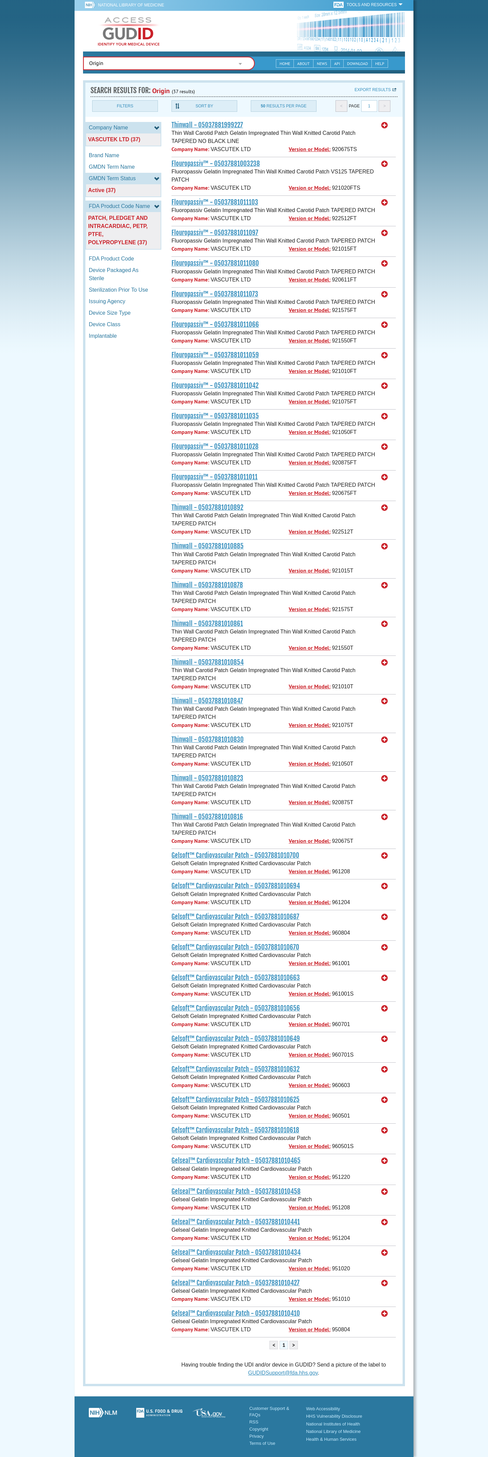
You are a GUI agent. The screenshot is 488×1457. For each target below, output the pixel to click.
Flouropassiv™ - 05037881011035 (215, 416)
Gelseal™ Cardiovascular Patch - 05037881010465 (236, 1161)
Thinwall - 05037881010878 (207, 585)
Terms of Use (262, 1443)
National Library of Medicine (131, 5)
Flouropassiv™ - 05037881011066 (215, 324)
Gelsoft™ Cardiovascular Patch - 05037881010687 (235, 917)
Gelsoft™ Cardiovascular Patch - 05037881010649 (235, 1039)
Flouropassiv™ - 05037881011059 (215, 355)
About (303, 63)
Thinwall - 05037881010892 (207, 507)
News (322, 63)
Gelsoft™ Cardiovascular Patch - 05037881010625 (235, 1100)
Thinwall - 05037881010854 (207, 662)
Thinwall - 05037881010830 (207, 739)
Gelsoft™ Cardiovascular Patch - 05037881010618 (235, 1130)
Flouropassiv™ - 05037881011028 (215, 446)
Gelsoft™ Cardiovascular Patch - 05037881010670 (235, 947)
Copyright (258, 1429)
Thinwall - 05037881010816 (207, 817)
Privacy (256, 1436)
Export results (372, 89)
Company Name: (190, 149)
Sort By (204, 106)
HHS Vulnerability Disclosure (334, 1416)
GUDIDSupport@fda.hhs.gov (283, 1373)
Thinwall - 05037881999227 (207, 125)
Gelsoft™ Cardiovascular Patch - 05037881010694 (235, 886)
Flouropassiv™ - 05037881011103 (214, 202)
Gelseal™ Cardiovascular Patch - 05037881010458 (236, 1191)
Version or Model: (309, 149)
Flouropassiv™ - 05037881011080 (215, 263)
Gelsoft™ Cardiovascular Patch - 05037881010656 (235, 1008)
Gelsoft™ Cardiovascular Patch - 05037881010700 (235, 855)
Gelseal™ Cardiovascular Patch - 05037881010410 (235, 1313)
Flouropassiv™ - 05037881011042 (215, 385)
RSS (254, 1421)
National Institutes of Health (333, 1424)
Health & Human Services (331, 1439)
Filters (125, 106)
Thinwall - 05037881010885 (207, 546)
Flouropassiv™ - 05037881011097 (214, 233)
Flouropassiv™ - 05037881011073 (214, 294)
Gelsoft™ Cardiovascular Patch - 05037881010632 (235, 1069)
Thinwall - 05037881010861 (207, 624)
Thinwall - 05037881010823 (207, 778)
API (337, 63)
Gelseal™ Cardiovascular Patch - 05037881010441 (235, 1222)
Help (379, 63)
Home (285, 63)
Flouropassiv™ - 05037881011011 (214, 477)
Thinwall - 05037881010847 (207, 701)
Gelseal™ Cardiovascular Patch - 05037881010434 (236, 1252)
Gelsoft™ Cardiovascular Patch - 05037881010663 (235, 978)
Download (357, 63)
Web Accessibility (323, 1408)
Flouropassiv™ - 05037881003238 (215, 164)
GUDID (129, 31)
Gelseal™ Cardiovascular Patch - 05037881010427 (235, 1283)
